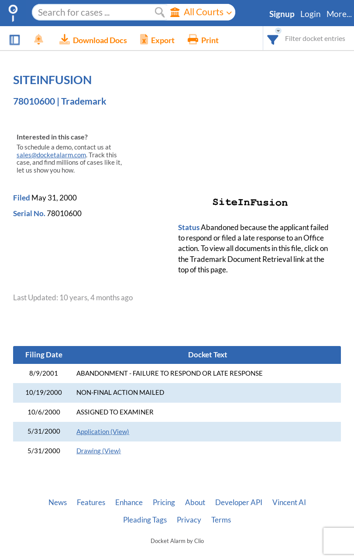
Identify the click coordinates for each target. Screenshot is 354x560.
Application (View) (102, 431)
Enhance (129, 502)
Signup (282, 14)
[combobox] (273, 38)
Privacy (189, 520)
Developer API (238, 502)
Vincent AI (289, 502)
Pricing (164, 502)
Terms (221, 520)
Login (310, 14)
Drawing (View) (98, 451)
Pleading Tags (145, 520)
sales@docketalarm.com (51, 155)
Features (91, 502)
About (195, 502)
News (57, 502)
